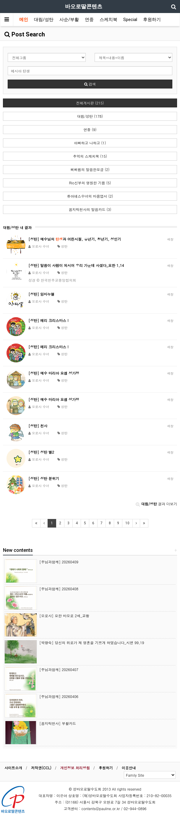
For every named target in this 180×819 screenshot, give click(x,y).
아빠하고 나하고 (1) (90, 142)
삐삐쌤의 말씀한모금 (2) (89, 169)
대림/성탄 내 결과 (17, 227)
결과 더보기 (156, 503)
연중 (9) (89, 129)
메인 (23, 19)
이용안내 (129, 767)
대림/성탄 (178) (90, 116)
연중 (89, 19)
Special (130, 19)
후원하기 (152, 19)
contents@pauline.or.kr (101, 808)
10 (127, 523)
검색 (90, 83)
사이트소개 (13, 767)
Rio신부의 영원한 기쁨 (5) (90, 182)
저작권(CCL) (41, 767)
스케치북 (108, 19)
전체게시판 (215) (90, 102)
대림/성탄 (43, 19)
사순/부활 (69, 19)
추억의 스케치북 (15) (90, 156)
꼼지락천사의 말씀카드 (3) (90, 209)
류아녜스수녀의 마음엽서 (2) (90, 196)
